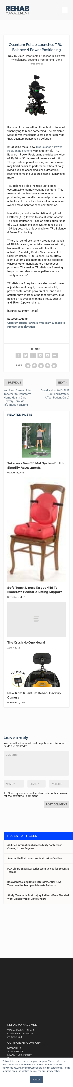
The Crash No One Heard (26, 642)
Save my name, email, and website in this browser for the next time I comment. (36, 795)
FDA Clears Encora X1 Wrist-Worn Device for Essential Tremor (38, 870)
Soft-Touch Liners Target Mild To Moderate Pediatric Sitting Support (34, 590)
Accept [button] (36, 1079)
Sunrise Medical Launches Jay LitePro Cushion (34, 858)
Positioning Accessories (41, 56)
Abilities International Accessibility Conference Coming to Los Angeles (34, 847)
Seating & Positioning (41, 59)
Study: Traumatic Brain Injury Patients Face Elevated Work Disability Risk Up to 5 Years (38, 897)
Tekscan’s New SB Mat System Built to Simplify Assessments (36, 465)
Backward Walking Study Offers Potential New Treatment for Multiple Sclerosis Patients (34, 884)
